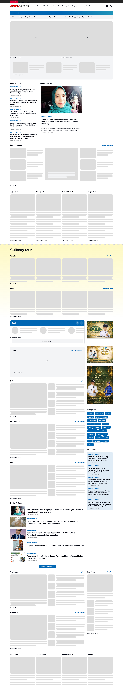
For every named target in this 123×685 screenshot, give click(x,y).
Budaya (40, 192)
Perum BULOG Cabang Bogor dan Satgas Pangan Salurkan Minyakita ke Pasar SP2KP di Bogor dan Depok (23, 136)
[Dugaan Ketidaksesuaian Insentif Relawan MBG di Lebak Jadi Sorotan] (18, 545)
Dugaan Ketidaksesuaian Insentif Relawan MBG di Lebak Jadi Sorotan (55, 546)
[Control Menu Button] (107, 6)
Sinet (24, 13)
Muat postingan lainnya (47, 566)
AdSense (14, 17)
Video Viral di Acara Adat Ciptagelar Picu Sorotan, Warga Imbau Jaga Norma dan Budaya (23, 102)
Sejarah (92, 192)
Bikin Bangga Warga (74, 17)
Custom (42, 17)
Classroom (57, 17)
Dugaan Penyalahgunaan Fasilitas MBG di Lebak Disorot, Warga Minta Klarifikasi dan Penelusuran (23, 125)
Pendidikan (68, 192)
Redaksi (39, 6)
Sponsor (36, 17)
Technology (42, 654)
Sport (29, 13)
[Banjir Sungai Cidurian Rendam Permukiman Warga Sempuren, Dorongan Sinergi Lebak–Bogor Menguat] (18, 522)
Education (64, 17)
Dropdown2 (76, 6)
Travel (34, 13)
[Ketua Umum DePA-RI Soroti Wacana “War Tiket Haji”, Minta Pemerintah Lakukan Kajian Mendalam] (18, 534)
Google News (28, 17)
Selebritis (15, 654)
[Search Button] (111, 6)
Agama (14, 192)
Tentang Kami (66, 6)
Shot (19, 13)
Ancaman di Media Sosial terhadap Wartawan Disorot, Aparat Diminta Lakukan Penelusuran (55, 557)
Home (34, 6)
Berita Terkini (15, 86)
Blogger (21, 17)
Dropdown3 (87, 6)
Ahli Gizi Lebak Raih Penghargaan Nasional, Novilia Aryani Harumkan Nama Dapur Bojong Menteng (59, 121)
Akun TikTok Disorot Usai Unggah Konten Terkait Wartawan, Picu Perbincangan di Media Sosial (23, 113)
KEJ (44, 6)
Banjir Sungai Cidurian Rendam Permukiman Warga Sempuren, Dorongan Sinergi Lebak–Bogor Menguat (52, 522)
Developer (49, 17)
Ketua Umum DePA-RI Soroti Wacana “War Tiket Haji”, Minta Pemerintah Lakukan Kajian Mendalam (51, 534)
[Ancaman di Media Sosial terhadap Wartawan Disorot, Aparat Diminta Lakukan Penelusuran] (18, 557)
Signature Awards (87, 17)
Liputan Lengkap (107, 145)
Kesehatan (67, 654)
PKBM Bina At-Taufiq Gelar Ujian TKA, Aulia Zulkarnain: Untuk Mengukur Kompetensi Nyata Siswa (22, 91)
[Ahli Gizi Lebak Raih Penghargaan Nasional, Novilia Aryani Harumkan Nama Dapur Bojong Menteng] (61, 100)
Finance (14, 13)
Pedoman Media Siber (54, 6)
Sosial (92, 654)
